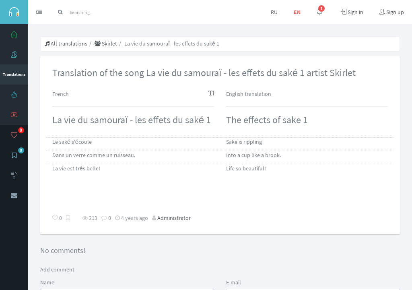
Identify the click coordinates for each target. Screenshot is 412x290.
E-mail (233, 282)
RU (274, 12)
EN (297, 12)
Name (47, 282)
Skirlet (106, 43)
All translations (66, 43)
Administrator (174, 218)
